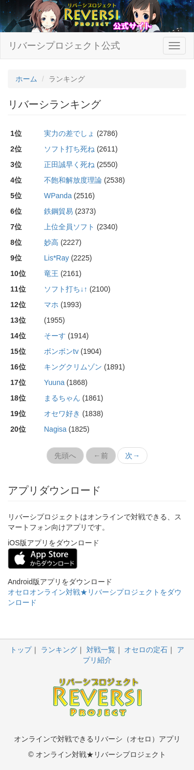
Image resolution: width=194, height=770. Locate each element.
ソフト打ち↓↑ (65, 289)
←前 (101, 455)
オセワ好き (62, 413)
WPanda (58, 195)
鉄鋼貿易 (58, 211)
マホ (51, 304)
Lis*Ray (56, 258)
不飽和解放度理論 (73, 180)
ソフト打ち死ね (69, 149)
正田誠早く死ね (69, 164)
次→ (132, 455)
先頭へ (65, 455)
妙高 (51, 242)
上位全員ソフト (69, 227)
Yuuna (54, 382)
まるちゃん (62, 398)
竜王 (51, 273)
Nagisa (55, 429)
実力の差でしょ (69, 133)
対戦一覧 (100, 649)
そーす (55, 336)
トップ (21, 649)
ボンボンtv (61, 351)
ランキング (59, 649)
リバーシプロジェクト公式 (64, 45)
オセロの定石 (146, 649)
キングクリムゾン (73, 367)
